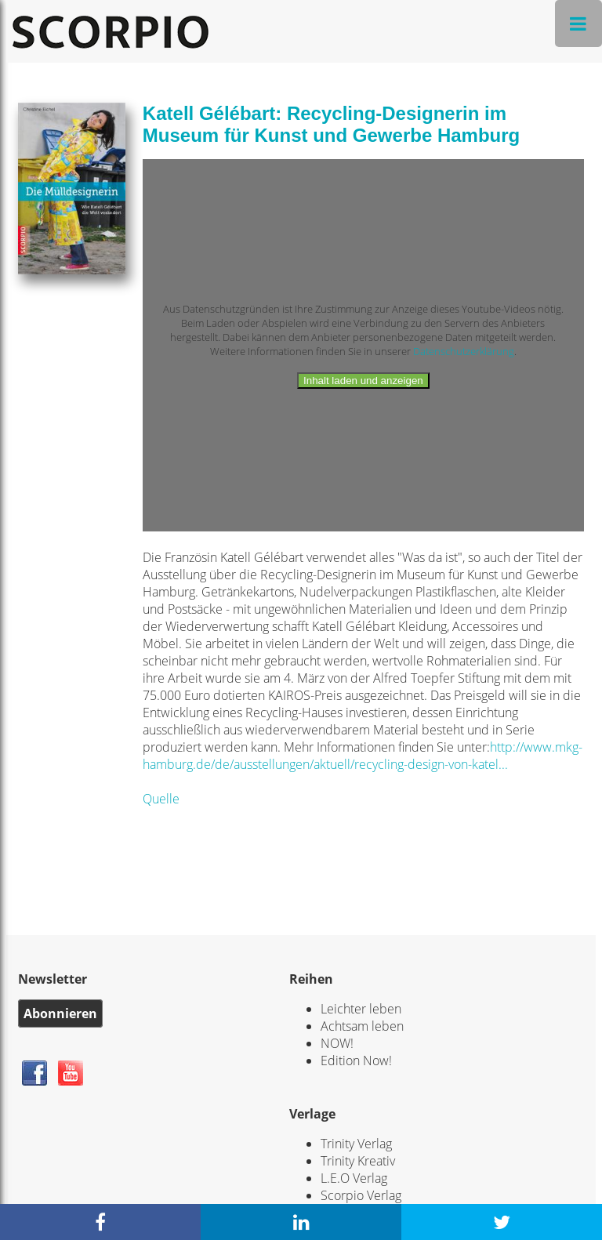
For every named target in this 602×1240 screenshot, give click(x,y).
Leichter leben (361, 1008)
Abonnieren (60, 1013)
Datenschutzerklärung (463, 351)
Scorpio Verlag (361, 1195)
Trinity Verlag (356, 1143)
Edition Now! (356, 1060)
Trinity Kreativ (358, 1160)
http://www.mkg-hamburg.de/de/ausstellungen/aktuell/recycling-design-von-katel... (362, 755)
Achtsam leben (362, 1026)
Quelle (161, 798)
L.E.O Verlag (354, 1178)
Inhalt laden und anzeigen (363, 380)
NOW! (337, 1043)
